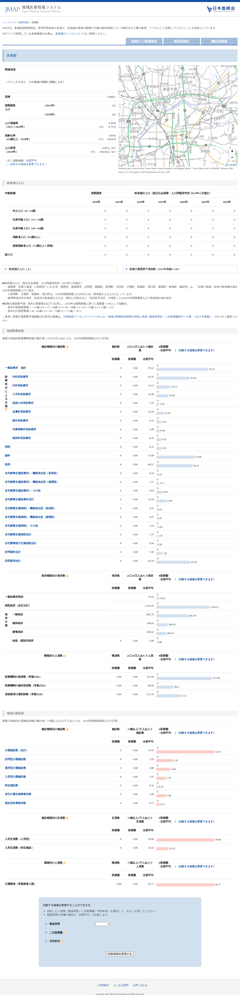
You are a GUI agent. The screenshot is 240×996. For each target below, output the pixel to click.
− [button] (232, 158)
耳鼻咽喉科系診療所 (24, 429)
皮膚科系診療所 (21, 411)
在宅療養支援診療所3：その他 (23, 490)
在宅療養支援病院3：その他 (21, 525)
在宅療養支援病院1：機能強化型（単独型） (30, 508)
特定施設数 (11, 785)
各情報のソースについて (69, 33)
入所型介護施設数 (15, 776)
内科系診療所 (20, 376)
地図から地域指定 (144, 41)
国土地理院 (231, 165)
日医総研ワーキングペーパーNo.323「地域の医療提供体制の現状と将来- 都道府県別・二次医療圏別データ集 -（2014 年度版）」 (139, 316)
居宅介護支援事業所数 (18, 794)
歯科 (7, 455)
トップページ (9, 22)
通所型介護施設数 (15, 767)
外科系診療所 (20, 385)
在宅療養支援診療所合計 (19, 499)
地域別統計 (23, 22)
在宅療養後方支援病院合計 (21, 543)
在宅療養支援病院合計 (18, 534)
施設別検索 (219, 41)
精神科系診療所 (21, 438)
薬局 (7, 464)
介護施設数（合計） (17, 750)
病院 (7, 446)
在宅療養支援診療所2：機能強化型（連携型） (32, 481)
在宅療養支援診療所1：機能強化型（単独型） (32, 473)
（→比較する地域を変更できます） (195, 350)
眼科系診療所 (20, 420)
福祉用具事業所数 (15, 803)
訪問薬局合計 (13, 560)
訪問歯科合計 (13, 551)
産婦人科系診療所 (23, 402)
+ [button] (232, 152)
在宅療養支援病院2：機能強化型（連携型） (30, 517)
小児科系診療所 (21, 394)
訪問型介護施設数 (15, 759)
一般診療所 (11, 367)
